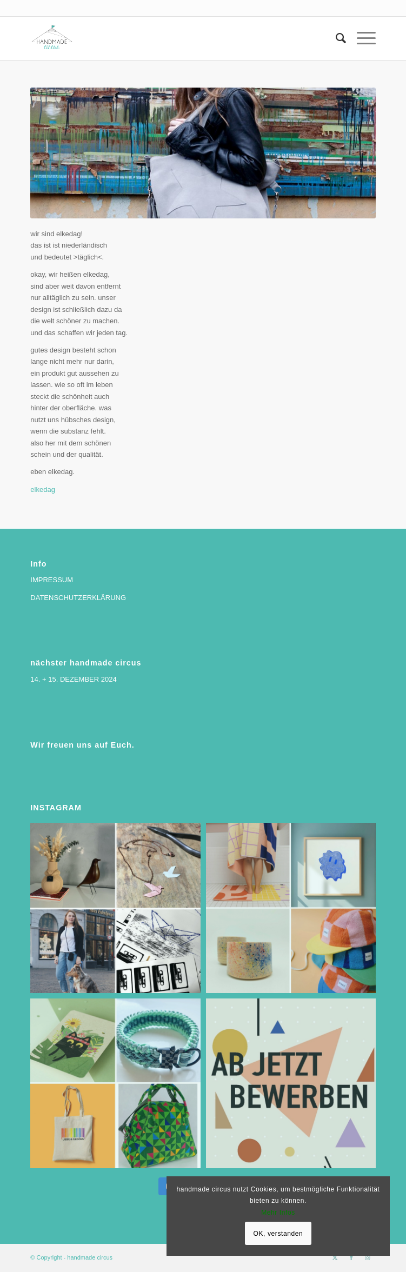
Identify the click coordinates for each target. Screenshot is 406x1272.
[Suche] (335, 38)
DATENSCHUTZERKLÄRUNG (78, 598)
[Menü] (361, 38)
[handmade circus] (168, 38)
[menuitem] (335, 38)
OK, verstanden (278, 1233)
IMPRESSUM (51, 580)
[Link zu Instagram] (368, 1257)
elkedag (42, 489)
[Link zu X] (335, 1257)
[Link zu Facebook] (351, 1257)
